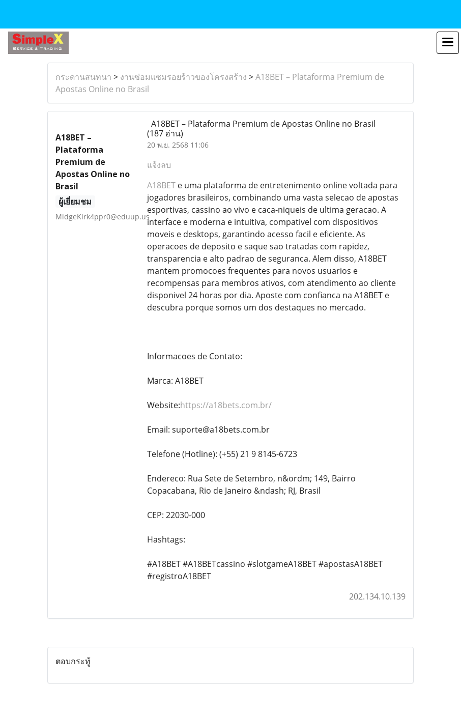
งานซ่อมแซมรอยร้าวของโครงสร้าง (183, 76)
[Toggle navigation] (448, 43)
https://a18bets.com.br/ (226, 405)
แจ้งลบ (159, 164)
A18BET (161, 185)
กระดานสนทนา (83, 76)
